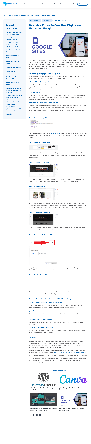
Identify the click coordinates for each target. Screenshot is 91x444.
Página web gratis (13, 15)
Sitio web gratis (47, 20)
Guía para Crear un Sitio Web (62, 352)
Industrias (42, 4)
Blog (49, 4)
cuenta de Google (55, 133)
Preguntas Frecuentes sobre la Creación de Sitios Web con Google (14, 90)
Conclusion (9, 114)
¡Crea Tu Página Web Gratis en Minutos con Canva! (73, 382)
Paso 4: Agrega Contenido (13, 67)
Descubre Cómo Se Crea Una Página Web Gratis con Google (37, 15)
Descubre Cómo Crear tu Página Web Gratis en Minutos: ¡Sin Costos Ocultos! (43, 402)
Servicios (33, 4)
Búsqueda (71, 4)
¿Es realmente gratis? (12, 102)
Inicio (25, 4)
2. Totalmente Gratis (12, 42)
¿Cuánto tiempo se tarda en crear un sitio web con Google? (14, 97)
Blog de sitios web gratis (80, 352)
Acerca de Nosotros (59, 4)
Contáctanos (82, 4)
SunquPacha (11, 4)
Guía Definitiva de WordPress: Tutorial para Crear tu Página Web (43, 382)
